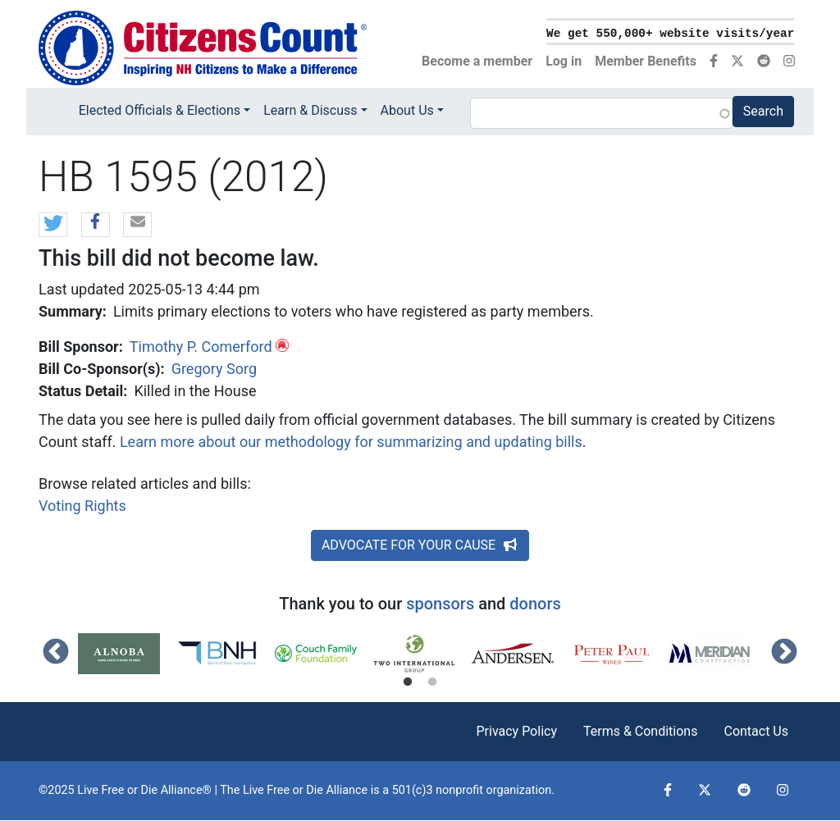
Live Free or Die (283, 790)
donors (534, 603)
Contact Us (756, 731)
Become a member (477, 61)
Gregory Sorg (214, 368)
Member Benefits (645, 61)
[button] (52, 225)
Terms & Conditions (640, 731)
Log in (564, 61)
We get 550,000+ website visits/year (670, 33)
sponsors (440, 603)
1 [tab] (407, 682)
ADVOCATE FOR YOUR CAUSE (420, 545)
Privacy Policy (516, 731)
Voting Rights (82, 505)
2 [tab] (432, 682)
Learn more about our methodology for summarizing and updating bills (351, 441)
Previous (56, 653)
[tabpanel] (127, 653)
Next (784, 653)
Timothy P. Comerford (201, 346)
